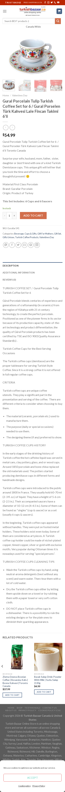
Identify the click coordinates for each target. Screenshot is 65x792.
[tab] (32, 265)
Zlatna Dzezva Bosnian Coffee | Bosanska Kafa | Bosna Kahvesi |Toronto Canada (15, 681)
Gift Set (57, 233)
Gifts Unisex (8, 237)
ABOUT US (10, 710)
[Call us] (55, 2)
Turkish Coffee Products (26, 237)
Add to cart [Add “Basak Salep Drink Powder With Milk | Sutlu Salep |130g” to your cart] (44, 692)
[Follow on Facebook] (45, 2)
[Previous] (2, 673)
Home (6, 95)
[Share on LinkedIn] (37, 245)
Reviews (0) (9, 279)
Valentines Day (19, 95)
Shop (20, 707)
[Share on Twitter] (18, 245)
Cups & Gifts (31, 233)
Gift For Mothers (45, 233)
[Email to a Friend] (24, 245)
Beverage (19, 233)
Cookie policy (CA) (49, 710)
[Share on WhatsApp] (6, 245)
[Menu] (5, 11)
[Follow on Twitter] (52, 2)
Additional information (19, 272)
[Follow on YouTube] (58, 2)
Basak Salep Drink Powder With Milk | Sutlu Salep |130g (47, 679)
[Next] (61, 88)
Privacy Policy (38, 786)
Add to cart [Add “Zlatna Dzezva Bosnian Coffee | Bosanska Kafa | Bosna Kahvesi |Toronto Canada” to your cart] (12, 695)
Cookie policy (24, 786)
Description (11, 265)
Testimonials (32, 707)
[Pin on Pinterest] (31, 245)
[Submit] (58, 21)
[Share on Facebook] (12, 245)
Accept (32, 777)
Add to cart (33, 215)
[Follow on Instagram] (48, 2)
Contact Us (49, 707)
